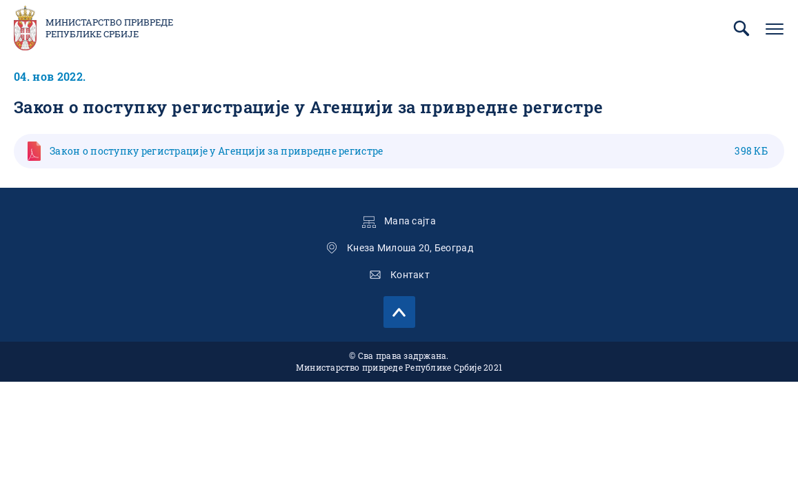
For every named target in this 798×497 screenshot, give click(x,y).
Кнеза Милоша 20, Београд (410, 247)
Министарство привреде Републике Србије (109, 28)
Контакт (410, 274)
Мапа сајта (410, 220)
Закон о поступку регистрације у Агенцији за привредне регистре (409, 150)
